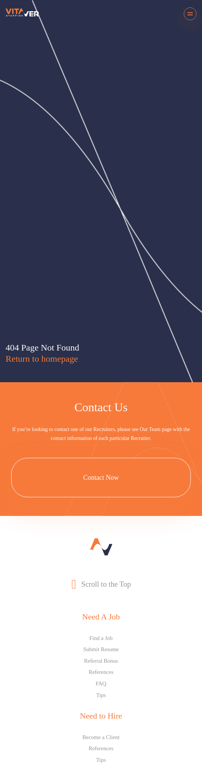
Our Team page (156, 429)
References (101, 672)
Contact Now (101, 477)
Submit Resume (101, 649)
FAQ (101, 684)
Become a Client (101, 737)
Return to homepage (42, 359)
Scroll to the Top (101, 584)
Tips (101, 695)
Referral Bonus (101, 661)
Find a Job (101, 638)
